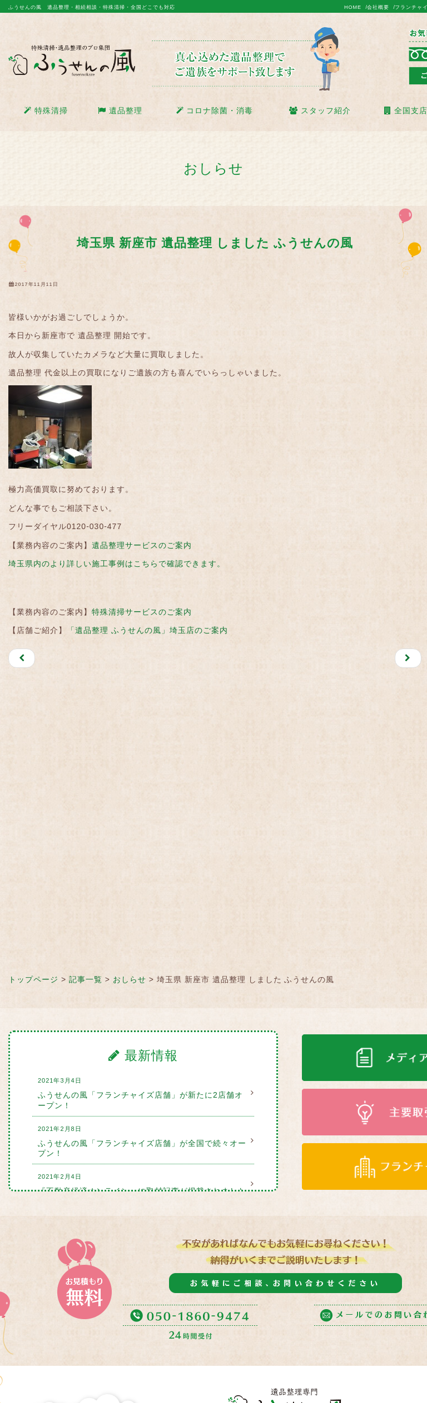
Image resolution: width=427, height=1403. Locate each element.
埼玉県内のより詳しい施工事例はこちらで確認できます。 (116, 563)
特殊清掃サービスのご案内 (142, 611)
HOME (352, 7)
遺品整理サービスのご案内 (142, 545)
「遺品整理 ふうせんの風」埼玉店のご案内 (147, 630)
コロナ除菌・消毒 (215, 110)
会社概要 (378, 7)
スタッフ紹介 (320, 110)
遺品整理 (120, 110)
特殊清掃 (46, 110)
